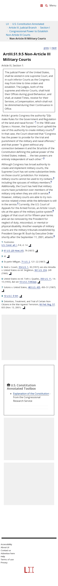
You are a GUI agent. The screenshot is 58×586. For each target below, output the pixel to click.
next (53, 48)
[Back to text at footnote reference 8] (20, 295)
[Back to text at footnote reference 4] (47, 261)
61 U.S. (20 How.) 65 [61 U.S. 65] (14, 250)
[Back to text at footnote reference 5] (10, 273)
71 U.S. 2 (25, 261)
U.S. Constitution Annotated (28, 24)
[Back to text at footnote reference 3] (8, 256)
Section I (45, 27)
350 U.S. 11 (45, 278)
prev (46, 48)
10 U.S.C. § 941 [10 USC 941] (11, 295)
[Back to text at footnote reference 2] (36, 250)
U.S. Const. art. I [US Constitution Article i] (9, 245)
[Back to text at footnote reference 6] (38, 281)
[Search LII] (46, 5)
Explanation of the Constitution (31, 393)
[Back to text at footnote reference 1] (30, 245)
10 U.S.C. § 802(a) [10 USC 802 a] (27, 281)
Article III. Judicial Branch (23, 27)
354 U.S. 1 (23, 267)
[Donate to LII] (41, 5)
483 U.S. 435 (34, 287)
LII (7, 24)
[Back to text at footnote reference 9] (24, 307)
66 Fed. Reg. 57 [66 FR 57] (47, 304)
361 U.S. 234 (40, 270)
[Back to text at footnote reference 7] (3, 290)
